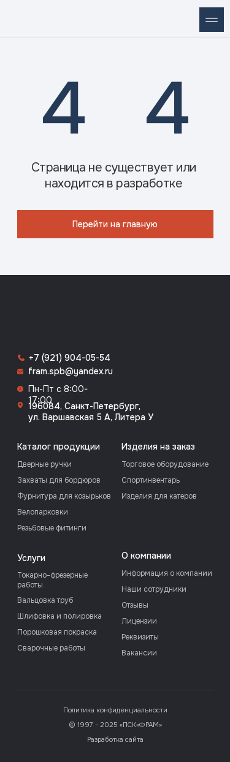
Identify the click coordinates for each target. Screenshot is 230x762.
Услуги (31, 558)
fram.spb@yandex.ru (70, 371)
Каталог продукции (58, 446)
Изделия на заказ (158, 446)
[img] (18, 18)
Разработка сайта (115, 739)
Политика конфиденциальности (115, 710)
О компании (146, 555)
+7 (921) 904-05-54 (69, 357)
